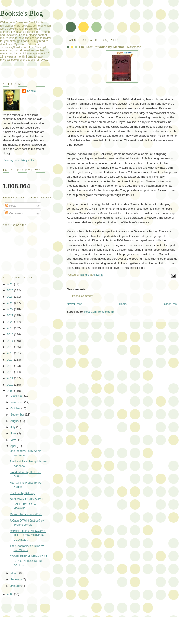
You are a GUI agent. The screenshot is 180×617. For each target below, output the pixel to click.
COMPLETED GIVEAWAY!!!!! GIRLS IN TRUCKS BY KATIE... (28, 560)
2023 (10, 303)
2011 (10, 378)
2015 (10, 353)
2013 (10, 365)
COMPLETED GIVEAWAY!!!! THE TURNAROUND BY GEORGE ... (28, 535)
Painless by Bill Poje (22, 493)
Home (123, 303)
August (15, 421)
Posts (10, 205)
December (17, 395)
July (13, 427)
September (17, 414)
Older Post (170, 303)
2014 (10, 359)
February (16, 579)
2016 (10, 346)
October (15, 408)
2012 (10, 372)
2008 (10, 594)
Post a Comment (82, 295)
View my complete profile (18, 160)
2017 (10, 340)
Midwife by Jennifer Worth (26, 514)
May (13, 439)
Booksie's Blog (21, 13)
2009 (10, 390)
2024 (10, 296)
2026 (10, 284)
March (14, 573)
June (13, 433)
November (17, 402)
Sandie (31, 90)
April (13, 446)
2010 (10, 384)
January (15, 585)
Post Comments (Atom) (99, 311)
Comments (14, 213)
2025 (10, 290)
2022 (10, 309)
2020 (10, 321)
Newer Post (74, 303)
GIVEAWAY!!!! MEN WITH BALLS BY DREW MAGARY (26, 503)
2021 (10, 315)
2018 (10, 334)
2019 (10, 328)
